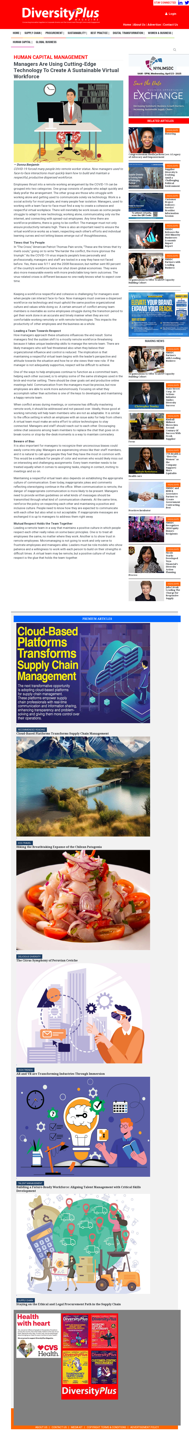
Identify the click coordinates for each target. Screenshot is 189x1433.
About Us (139, 24)
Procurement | (54, 33)
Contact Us (170, 24)
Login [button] (170, 14)
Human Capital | (22, 42)
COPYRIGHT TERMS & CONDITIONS (106, 1427)
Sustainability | (77, 33)
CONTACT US (59, 1427)
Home (127, 24)
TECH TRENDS (25, 1070)
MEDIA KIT (77, 1427)
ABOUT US (41, 1427)
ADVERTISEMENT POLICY (144, 1427)
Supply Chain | (33, 33)
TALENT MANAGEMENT (30, 1183)
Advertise (154, 24)
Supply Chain (25, 1300)
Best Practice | (100, 33)
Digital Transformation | (128, 33)
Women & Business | (160, 33)
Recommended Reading (31, 729)
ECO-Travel (24, 843)
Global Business (46, 42)
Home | (17, 33)
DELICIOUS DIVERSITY (29, 956)
